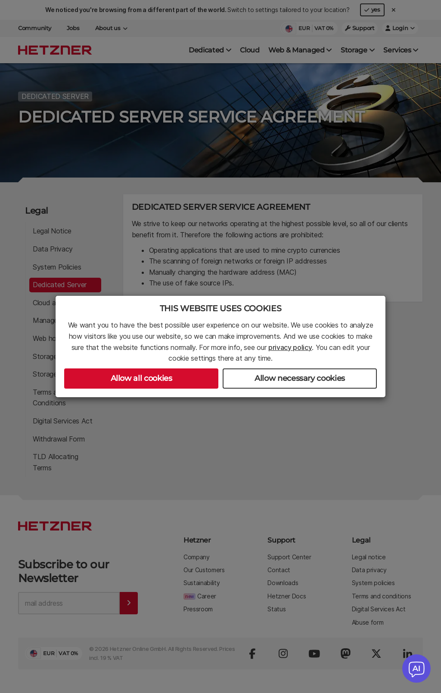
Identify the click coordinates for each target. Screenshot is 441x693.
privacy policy (290, 347)
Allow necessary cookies (300, 378)
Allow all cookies (141, 378)
